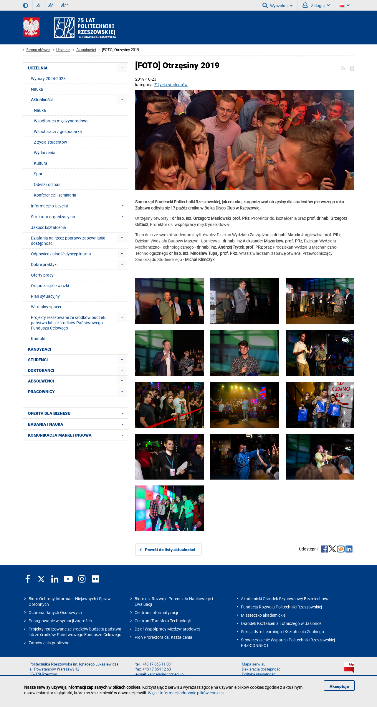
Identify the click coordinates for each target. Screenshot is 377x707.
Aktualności (86, 49)
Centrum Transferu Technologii (163, 620)
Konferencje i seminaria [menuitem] (55, 195)
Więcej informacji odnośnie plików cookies (186, 693)
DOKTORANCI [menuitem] (41, 370)
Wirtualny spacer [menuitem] (46, 307)
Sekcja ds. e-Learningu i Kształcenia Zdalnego (282, 631)
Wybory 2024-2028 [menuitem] (48, 78)
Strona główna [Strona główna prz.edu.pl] (38, 49)
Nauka (40, 110)
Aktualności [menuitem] (41, 99)
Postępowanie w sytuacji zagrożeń (60, 620)
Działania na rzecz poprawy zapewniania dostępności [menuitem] (68, 240)
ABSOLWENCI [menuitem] (41, 381)
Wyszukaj (277, 5)
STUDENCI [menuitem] (38, 359)
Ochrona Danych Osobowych (55, 612)
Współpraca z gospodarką (58, 131)
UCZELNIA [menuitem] (38, 68)
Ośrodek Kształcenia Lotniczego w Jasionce (281, 623)
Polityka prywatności (259, 674)
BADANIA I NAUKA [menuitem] (77, 424)
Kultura (40, 163)
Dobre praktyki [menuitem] (44, 264)
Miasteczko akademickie (263, 615)
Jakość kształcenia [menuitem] (48, 227)
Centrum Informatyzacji (156, 612)
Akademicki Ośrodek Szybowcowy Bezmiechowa (285, 598)
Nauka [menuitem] (37, 89)
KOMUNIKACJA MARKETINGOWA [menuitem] (77, 435)
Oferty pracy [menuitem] (42, 275)
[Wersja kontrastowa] (25, 5)
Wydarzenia (44, 152)
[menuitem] (122, 67)
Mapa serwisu (253, 664)
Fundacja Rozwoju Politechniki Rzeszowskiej (281, 607)
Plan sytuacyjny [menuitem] (45, 296)
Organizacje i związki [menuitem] (50, 285)
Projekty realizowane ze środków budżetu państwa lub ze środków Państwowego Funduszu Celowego (75, 631)
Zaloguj (316, 5)
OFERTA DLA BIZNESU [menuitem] (77, 413)
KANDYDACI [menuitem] (39, 349)
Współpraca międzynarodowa (61, 121)
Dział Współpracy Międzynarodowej (167, 629)
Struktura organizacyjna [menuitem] (79, 216)
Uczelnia (63, 49)
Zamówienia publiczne (49, 643)
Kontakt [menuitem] (38, 338)
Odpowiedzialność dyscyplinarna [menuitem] (61, 254)
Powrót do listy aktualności (170, 549)
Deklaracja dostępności (261, 669)
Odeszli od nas (47, 184)
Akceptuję (339, 686)
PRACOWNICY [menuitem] (41, 391)
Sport (39, 174)
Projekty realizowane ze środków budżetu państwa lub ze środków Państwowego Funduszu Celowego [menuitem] (69, 323)
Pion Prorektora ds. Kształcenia (163, 637)
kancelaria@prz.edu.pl (166, 674)
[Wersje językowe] (344, 5)
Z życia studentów (171, 84)
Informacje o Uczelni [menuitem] (79, 205)
